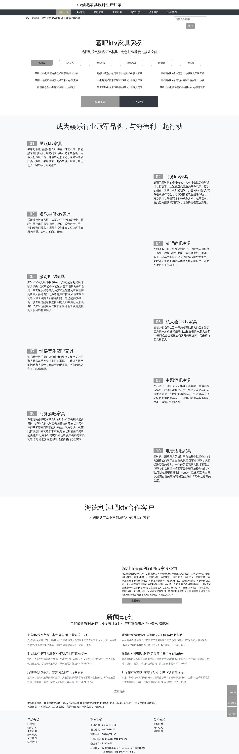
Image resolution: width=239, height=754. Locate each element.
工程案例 (117, 12)
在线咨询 (138, 101)
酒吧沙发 (100, 62)
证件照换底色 (84, 706)
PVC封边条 (44, 706)
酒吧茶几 (131, 62)
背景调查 (71, 706)
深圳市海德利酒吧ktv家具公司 (149, 568)
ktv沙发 (42, 62)
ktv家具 (81, 12)
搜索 (190, 26)
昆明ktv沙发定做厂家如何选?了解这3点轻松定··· (153, 635)
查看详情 (136, 600)
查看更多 (100, 101)
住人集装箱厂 (59, 706)
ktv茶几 (70, 62)
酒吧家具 (98, 12)
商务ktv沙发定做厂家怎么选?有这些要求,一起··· (58, 635)
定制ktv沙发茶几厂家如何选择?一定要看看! (55, 672)
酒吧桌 (161, 62)
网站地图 (158, 731)
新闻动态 (135, 12)
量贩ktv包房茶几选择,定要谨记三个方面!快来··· (153, 653)
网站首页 (63, 12)
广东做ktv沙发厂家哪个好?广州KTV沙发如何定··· (154, 672)
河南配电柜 (98, 706)
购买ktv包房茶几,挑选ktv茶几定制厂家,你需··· (57, 653)
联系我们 (172, 12)
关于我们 (153, 12)
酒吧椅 (190, 62)
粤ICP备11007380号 (125, 752)
